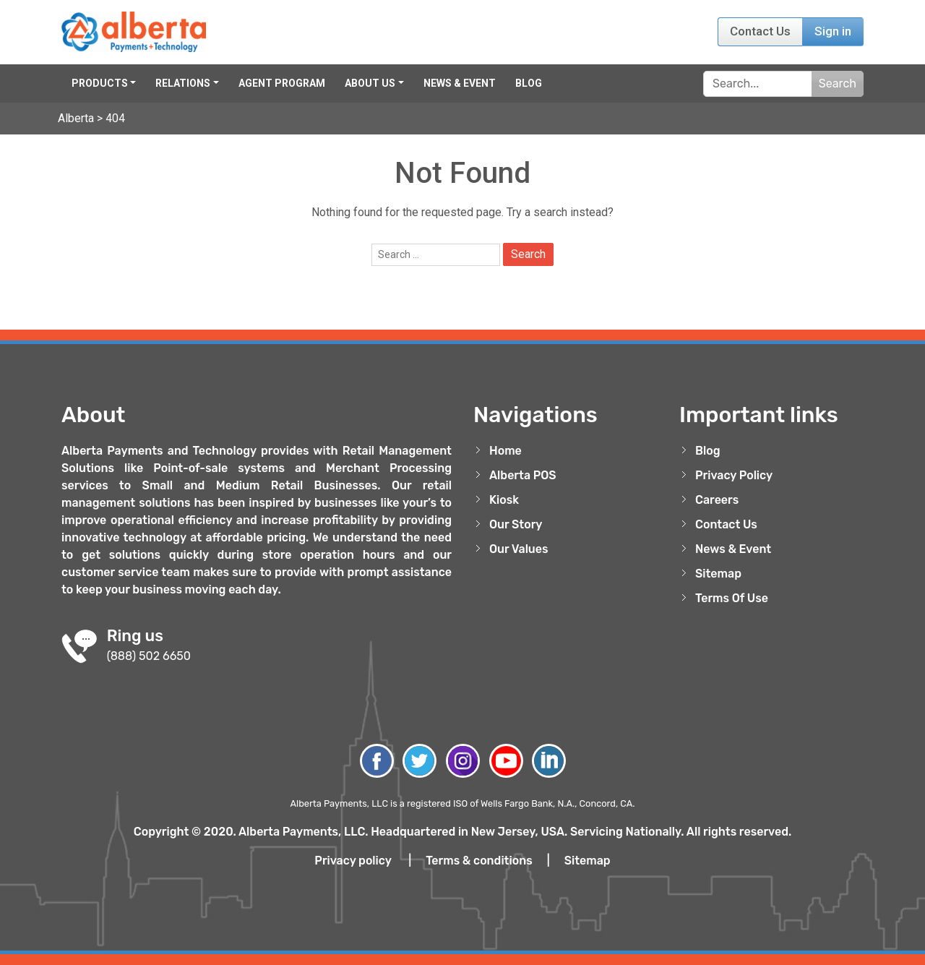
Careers (717, 500)
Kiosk (504, 500)
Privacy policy (352, 860)
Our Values (518, 549)
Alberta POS (522, 475)
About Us (370, 83)
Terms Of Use (731, 598)
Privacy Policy (734, 475)
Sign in (832, 31)
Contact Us (760, 31)
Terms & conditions (479, 860)
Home (505, 451)
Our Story (516, 524)
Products (100, 83)
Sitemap (718, 573)
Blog (528, 83)
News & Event (459, 83)
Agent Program (281, 83)
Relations (182, 83)
